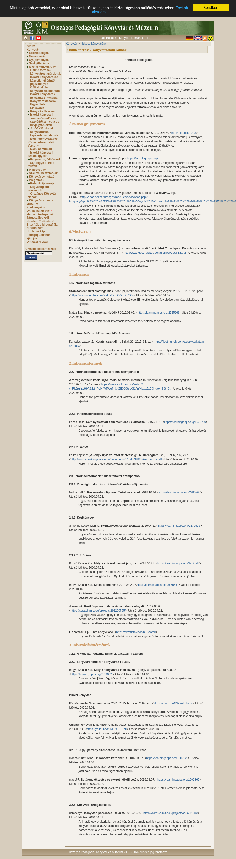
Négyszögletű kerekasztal (38, 188)
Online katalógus (39, 210)
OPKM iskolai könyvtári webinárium (45, 89)
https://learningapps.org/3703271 (92, 674)
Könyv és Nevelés (42, 111)
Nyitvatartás (37, 56)
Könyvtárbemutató (41, 176)
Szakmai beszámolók (43, 173)
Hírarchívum (35, 228)
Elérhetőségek (39, 53)
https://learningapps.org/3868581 (157, 584)
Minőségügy (37, 169)
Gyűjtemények (39, 60)
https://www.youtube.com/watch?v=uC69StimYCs (102, 295)
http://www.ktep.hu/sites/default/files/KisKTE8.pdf (155, 252)
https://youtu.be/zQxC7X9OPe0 (107, 729)
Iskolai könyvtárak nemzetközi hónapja (43, 96)
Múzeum (32, 204)
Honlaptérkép (36, 231)
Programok (36, 180)
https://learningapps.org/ (142, 158)
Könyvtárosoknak (41, 200)
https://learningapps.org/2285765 (179, 492)
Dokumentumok (41, 149)
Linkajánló (37, 108)
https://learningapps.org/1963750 (185, 422)
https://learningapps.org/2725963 (158, 312)
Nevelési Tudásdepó (40, 221)
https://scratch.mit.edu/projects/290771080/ (170, 813)
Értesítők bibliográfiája (42, 224)
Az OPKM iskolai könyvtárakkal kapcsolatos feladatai (44, 132)
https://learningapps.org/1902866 (178, 779)
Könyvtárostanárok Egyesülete (43, 102)
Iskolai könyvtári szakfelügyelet (40, 154)
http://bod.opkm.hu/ (183, 132)
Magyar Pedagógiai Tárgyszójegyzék (40, 216)
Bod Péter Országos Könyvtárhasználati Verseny (43, 142)
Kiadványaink (36, 207)
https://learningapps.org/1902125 (167, 758)
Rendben (210, 7)
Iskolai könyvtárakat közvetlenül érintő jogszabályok (44, 80)
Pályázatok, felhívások (45, 159)
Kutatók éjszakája (42, 183)
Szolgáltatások (39, 63)
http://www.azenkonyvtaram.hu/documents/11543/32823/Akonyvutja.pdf (116, 459)
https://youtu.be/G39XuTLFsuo (173, 703)
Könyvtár (33, 49)
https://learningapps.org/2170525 (179, 525)
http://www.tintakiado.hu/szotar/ (136, 632)
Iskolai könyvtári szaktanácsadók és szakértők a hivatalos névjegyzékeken (44, 120)
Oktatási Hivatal (37, 241)
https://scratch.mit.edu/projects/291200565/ (98, 610)
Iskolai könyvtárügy (42, 66)
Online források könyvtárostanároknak (45, 71)
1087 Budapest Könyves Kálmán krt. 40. (124, 38)
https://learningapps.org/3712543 (178, 563)
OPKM (31, 46)
